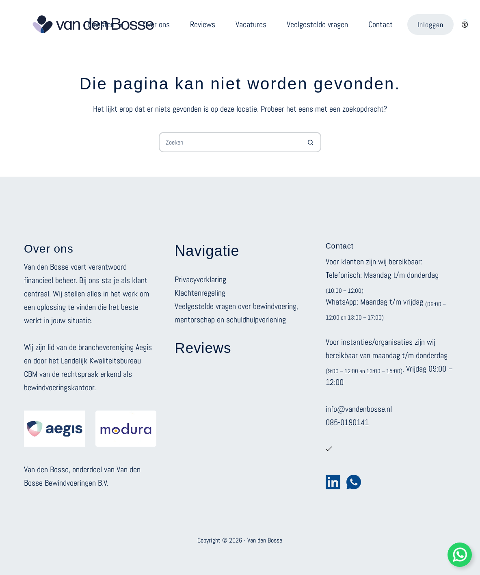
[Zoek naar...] (230, 142)
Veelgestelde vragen (317, 24)
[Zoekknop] (311, 142)
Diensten (106, 24)
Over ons (156, 24)
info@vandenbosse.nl (359, 409)
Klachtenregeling (200, 293)
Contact (380, 24)
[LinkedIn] (333, 482)
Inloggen (430, 24)
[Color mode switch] (465, 24)
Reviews (202, 24)
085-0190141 (347, 422)
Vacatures (251, 24)
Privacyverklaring (200, 279)
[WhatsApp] (353, 482)
